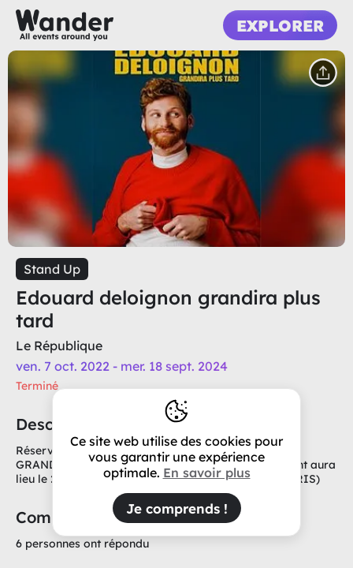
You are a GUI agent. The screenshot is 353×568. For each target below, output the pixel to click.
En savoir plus (207, 472)
